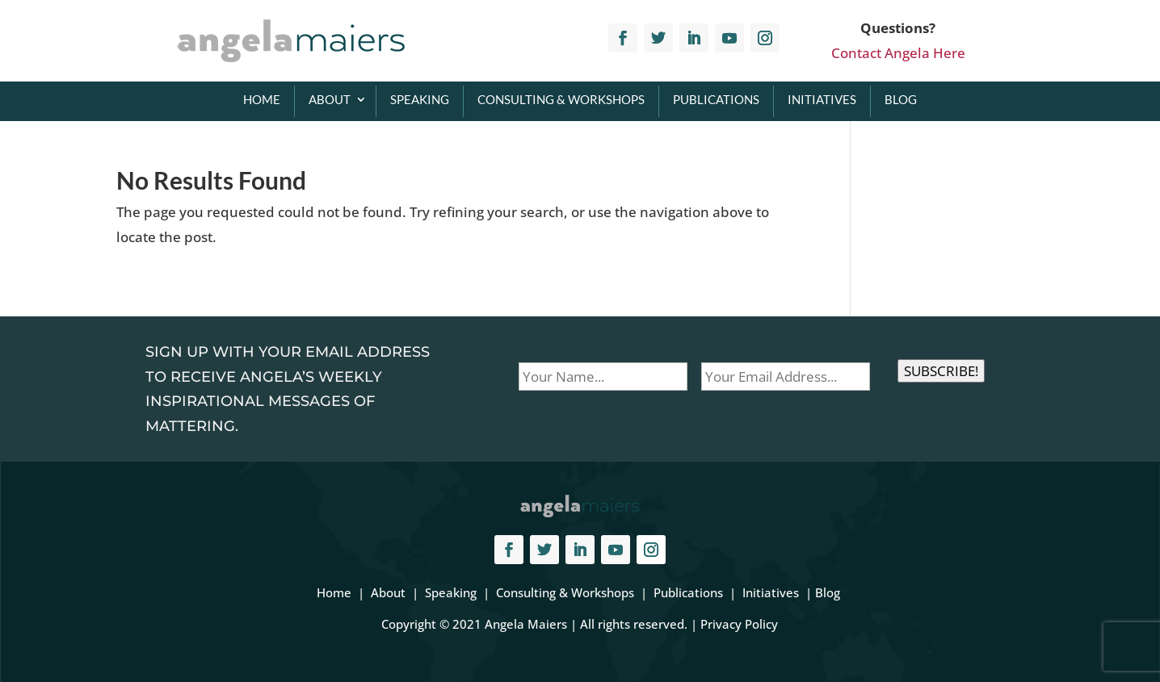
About (330, 99)
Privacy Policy (739, 624)
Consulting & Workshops (561, 99)
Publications (716, 99)
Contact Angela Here (898, 53)
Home (261, 99)
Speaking (419, 99)
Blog (901, 99)
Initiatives (822, 99)
